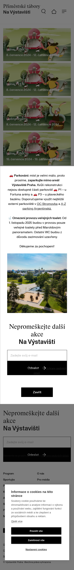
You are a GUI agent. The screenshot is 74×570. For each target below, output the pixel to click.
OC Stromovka (47, 204)
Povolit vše (36, 531)
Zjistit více (16, 521)
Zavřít (37, 392)
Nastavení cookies (36, 549)
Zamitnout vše (36, 540)
